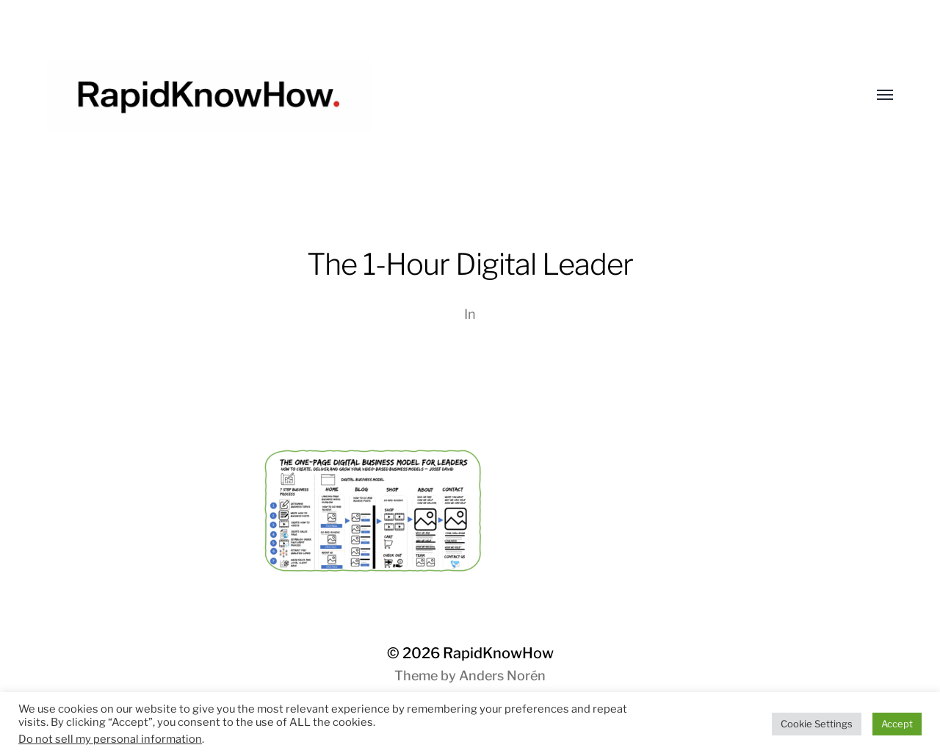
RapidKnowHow (498, 653)
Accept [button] (897, 724)
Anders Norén (502, 675)
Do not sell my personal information (110, 739)
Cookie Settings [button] (817, 724)
